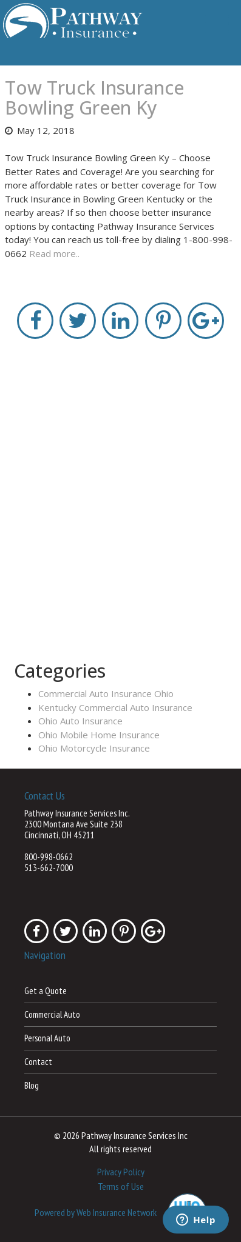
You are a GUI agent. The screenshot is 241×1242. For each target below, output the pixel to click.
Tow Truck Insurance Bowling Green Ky (94, 97)
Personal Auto (47, 1038)
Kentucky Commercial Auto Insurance (115, 707)
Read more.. (54, 253)
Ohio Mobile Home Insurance (99, 735)
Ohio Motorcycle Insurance (94, 748)
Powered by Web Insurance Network (96, 1212)
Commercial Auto (52, 1014)
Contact (38, 1061)
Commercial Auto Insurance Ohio (106, 693)
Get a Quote (45, 991)
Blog (31, 1085)
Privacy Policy (120, 1172)
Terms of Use (121, 1186)
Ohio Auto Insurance (80, 721)
